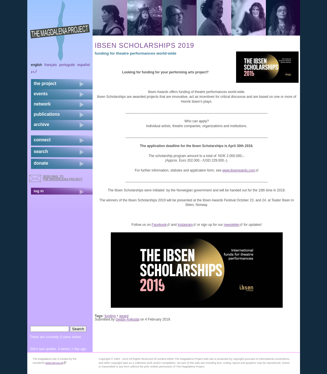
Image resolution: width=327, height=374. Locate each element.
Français (50, 65)
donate (41, 163)
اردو (34, 71)
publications (47, 114)
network (42, 104)
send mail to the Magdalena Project (63, 178)
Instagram (187, 225)
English (36, 65)
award (124, 316)
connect (42, 139)
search (41, 151)
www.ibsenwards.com (240, 170)
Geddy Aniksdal (127, 319)
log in (39, 191)
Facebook (161, 225)
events (41, 93)
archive (41, 124)
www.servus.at (55, 362)
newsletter (233, 225)
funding (110, 316)
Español (83, 65)
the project (45, 83)
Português (67, 65)
